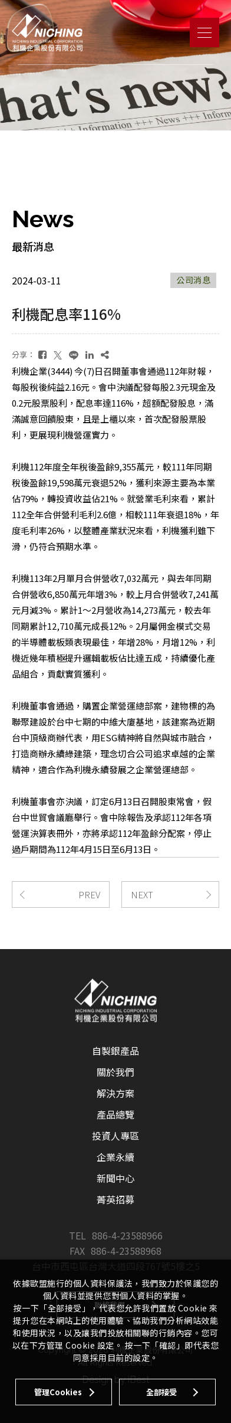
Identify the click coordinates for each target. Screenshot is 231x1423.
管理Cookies (58, 1392)
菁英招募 (115, 1199)
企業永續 (115, 1157)
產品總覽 (115, 1114)
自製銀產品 (115, 1050)
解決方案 (115, 1093)
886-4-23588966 (127, 1235)
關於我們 (115, 1072)
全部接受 (161, 1392)
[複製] (105, 354)
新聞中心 (115, 1178)
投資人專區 (115, 1135)
